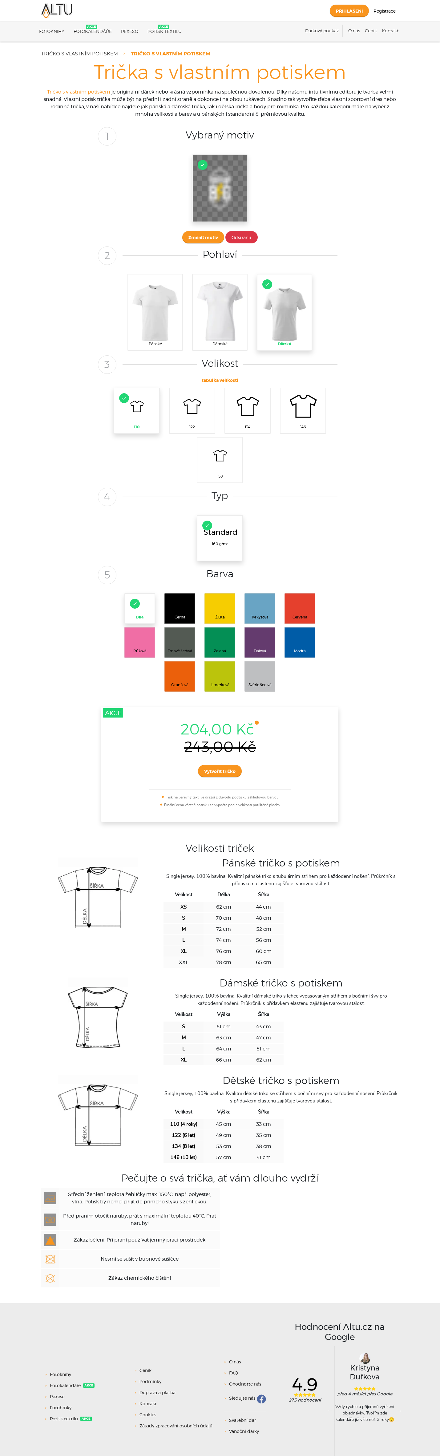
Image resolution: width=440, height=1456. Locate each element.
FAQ (233, 1373)
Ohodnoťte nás (245, 1384)
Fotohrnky (61, 1408)
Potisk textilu (164, 32)
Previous (330, 1410)
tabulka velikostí (220, 380)
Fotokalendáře (93, 32)
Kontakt (390, 31)
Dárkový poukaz (322, 31)
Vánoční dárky (244, 1432)
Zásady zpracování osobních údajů (175, 1426)
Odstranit (242, 238)
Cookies (147, 1415)
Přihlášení (349, 11)
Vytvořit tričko (220, 772)
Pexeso (129, 32)
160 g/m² (219, 533)
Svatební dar (242, 1420)
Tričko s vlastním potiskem (79, 53)
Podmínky (150, 1382)
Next (399, 1410)
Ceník (371, 31)
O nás (354, 31)
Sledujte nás (242, 1398)
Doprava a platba (157, 1393)
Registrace (384, 11)
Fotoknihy (51, 32)
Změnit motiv (203, 238)
